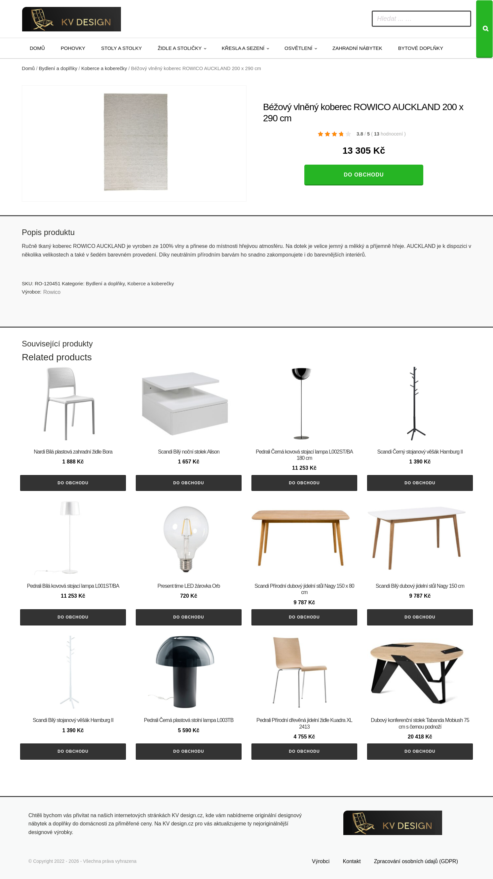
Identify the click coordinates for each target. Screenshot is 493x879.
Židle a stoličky (180, 48)
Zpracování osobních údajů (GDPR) (416, 861)
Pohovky (73, 48)
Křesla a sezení (243, 48)
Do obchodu (364, 175)
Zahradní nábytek (357, 48)
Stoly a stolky (121, 48)
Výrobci (320, 861)
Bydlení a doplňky (58, 68)
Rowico (51, 292)
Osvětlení (298, 48)
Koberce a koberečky (104, 68)
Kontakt (351, 861)
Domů (37, 48)
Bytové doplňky (420, 48)
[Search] (484, 29)
